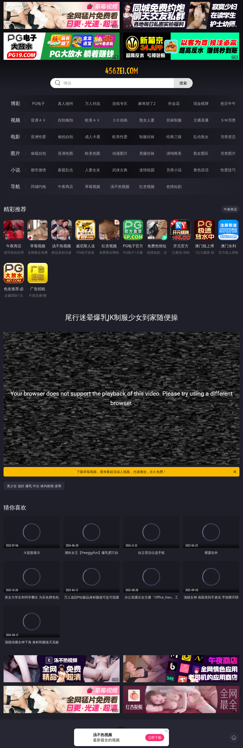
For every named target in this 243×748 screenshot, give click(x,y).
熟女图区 (201, 153)
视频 (15, 120)
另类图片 (228, 153)
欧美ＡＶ (92, 120)
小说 (15, 170)
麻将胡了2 (146, 103)
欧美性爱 (119, 136)
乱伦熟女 (201, 136)
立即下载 (154, 737)
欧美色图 (92, 153)
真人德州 (65, 103)
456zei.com (121, 71)
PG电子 (38, 103)
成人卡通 (92, 136)
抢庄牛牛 (228, 103)
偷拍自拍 (65, 136)
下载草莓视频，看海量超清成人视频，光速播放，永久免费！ (157, 472)
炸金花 (174, 103)
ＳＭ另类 (228, 120)
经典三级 (174, 136)
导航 (15, 186)
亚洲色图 (65, 153)
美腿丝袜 (146, 153)
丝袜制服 (174, 120)
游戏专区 (119, 103)
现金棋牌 (201, 103)
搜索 (183, 83)
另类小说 (174, 170)
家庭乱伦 (65, 170)
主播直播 (201, 120)
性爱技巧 (228, 170)
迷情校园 (146, 170)
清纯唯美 (174, 153)
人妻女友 (92, 170)
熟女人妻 (146, 120)
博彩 (15, 103)
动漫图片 (119, 153)
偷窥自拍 (38, 153)
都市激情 (38, 170)
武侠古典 (119, 170)
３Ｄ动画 (119, 120)
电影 (15, 136)
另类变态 (228, 136)
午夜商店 (65, 186)
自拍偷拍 (65, 120)
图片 (15, 153)
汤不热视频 (119, 186)
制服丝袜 (146, 136)
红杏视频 (146, 186)
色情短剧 (174, 186)
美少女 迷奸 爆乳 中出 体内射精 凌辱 (34, 486)
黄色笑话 (201, 170)
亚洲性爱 (38, 136)
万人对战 (92, 103)
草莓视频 (92, 186)
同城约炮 (38, 186)
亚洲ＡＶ (38, 120)
